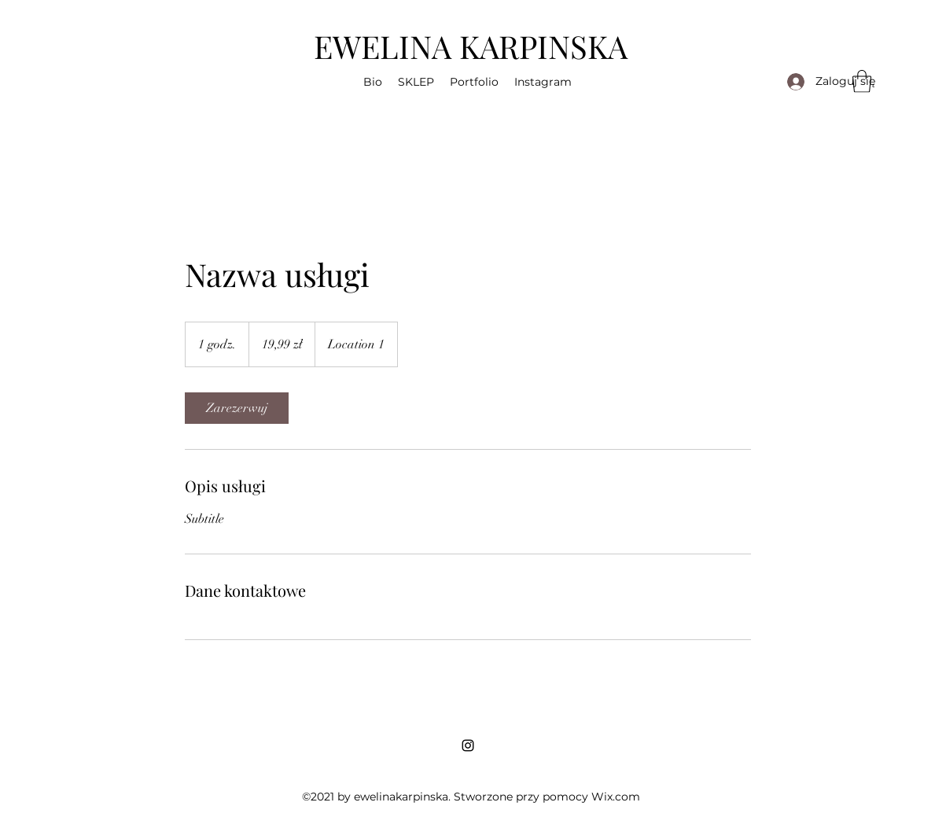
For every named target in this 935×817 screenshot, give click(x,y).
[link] (237, 408)
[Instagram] (468, 745)
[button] (372, 82)
